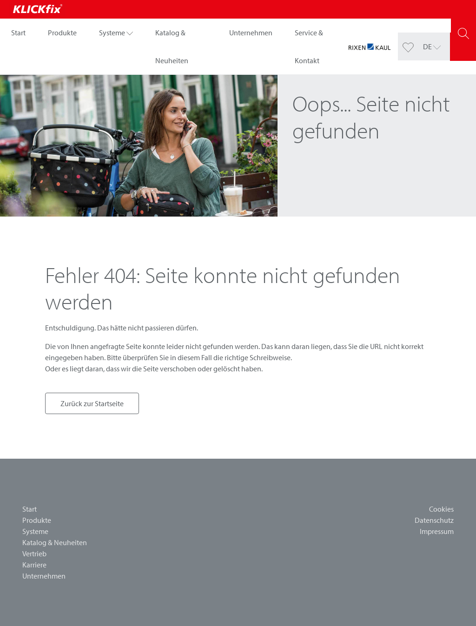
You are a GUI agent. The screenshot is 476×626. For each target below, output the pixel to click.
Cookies (441, 509)
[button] (116, 32)
